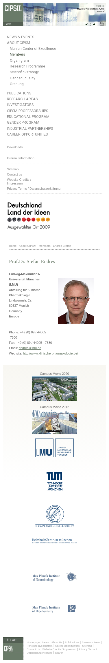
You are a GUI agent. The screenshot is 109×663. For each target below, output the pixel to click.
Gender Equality (22, 78)
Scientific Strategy (24, 72)
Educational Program (28, 116)
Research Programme (27, 66)
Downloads (15, 147)
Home (12, 245)
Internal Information (20, 158)
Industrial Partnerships (30, 128)
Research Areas (22, 99)
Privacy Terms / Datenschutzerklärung (33, 188)
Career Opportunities (27, 134)
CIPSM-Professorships (27, 111)
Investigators (20, 105)
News (45, 642)
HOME (8, 24)
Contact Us (33, 649)
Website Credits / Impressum (59, 649)
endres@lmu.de (30, 348)
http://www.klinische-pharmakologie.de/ (50, 353)
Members (17, 54)
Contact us (14, 174)
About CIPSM (18, 43)
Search (59, 652)
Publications (19, 93)
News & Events (20, 37)
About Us (56, 642)
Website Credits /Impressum (19, 181)
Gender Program (23, 122)
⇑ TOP (11, 640)
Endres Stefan (62, 245)
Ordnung (17, 84)
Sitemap (13, 169)
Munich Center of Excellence (33, 49)
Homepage (33, 642)
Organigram (19, 61)
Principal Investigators (39, 645)
